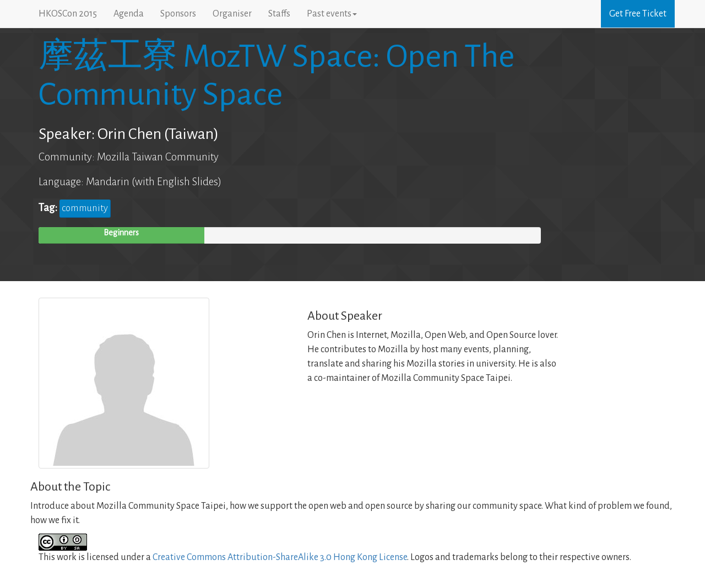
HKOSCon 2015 (68, 14)
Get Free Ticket (637, 14)
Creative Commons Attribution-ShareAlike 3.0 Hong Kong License (280, 557)
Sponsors (178, 14)
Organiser (232, 14)
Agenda (128, 14)
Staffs (279, 14)
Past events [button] (332, 14)
